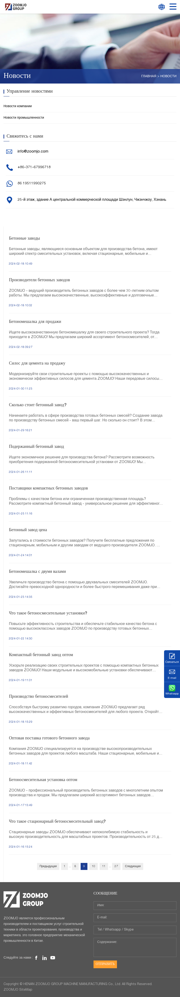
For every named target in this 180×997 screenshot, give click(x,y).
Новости (168, 76)
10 (93, 866)
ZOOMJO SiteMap (18, 990)
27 (116, 866)
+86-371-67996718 (34, 167)
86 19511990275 (32, 184)
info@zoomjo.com (33, 152)
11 (103, 866)
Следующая (133, 866)
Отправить (105, 964)
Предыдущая (48, 866)
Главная (148, 76)
